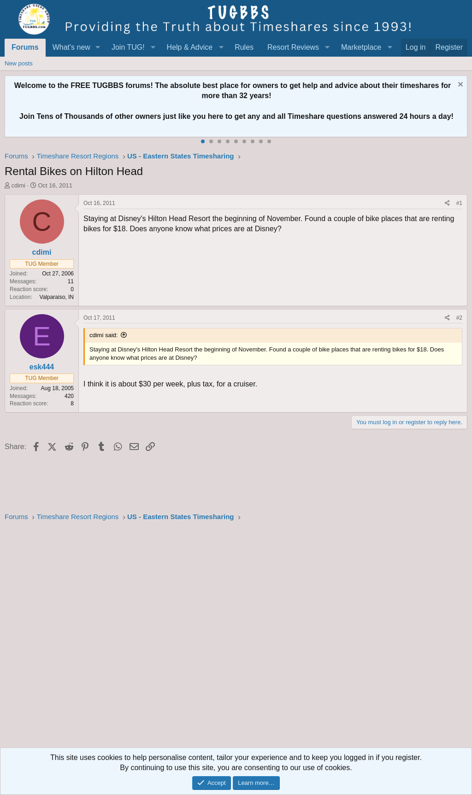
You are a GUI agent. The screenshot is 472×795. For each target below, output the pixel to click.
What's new (71, 47)
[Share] (447, 203)
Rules (244, 47)
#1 (459, 203)
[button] (98, 47)
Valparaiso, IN (57, 297)
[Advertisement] (236, 637)
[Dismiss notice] (459, 85)
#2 (459, 318)
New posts (19, 63)
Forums (25, 47)
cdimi (18, 185)
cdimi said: (103, 335)
